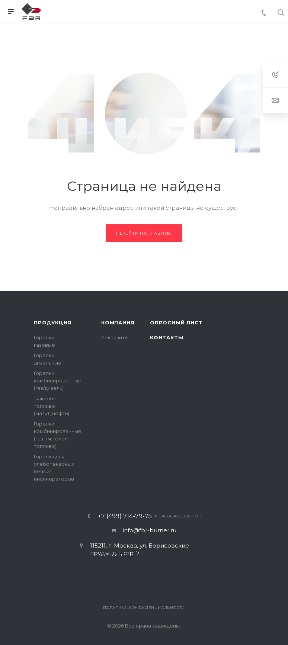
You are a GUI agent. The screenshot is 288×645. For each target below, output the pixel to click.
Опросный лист (176, 322)
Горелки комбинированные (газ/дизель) (57, 380)
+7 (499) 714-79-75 (125, 516)
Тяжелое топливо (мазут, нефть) (51, 405)
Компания (117, 322)
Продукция (52, 322)
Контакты (166, 337)
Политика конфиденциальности (144, 607)
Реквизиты (114, 337)
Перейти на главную (144, 233)
